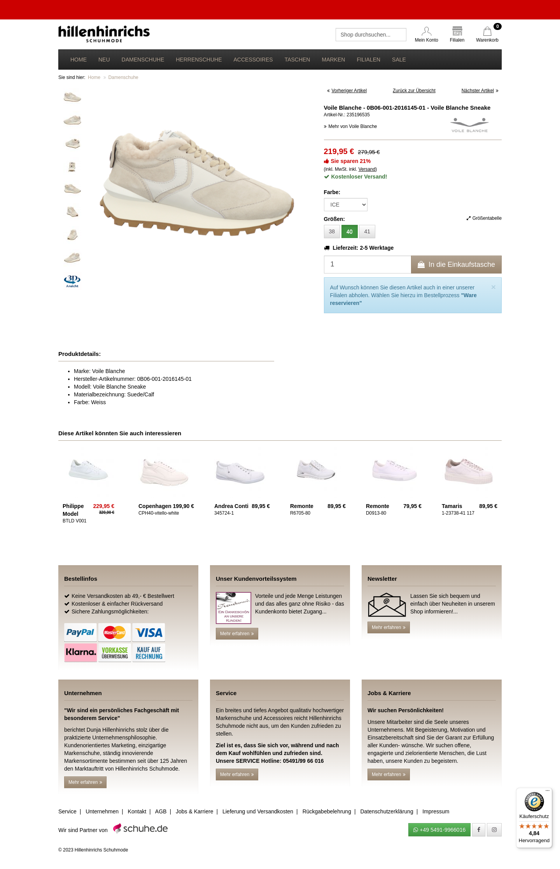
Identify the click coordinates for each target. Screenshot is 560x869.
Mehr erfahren (237, 633)
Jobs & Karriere (194, 811)
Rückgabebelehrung (327, 811)
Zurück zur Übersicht (414, 90)
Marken (333, 59)
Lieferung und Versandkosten (257, 811)
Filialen (368, 59)
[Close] (493, 287)
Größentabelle (484, 218)
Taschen (297, 59)
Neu (104, 59)
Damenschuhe (143, 59)
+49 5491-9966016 (439, 830)
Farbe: (332, 192)
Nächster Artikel (480, 90)
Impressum (435, 811)
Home (78, 59)
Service (67, 811)
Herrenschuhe (199, 59)
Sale (399, 59)
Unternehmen (102, 811)
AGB (161, 811)
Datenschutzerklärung (386, 811)
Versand (367, 169)
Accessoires (253, 59)
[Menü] (547, 792)
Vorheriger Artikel (347, 90)
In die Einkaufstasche (456, 264)
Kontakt (137, 811)
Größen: (334, 219)
